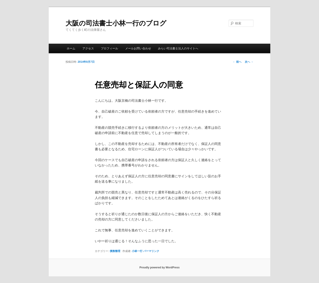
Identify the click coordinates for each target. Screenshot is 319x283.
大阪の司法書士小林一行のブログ (116, 23)
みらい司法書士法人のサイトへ (178, 48)
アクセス (88, 48)
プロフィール (109, 48)
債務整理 (115, 251)
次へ (249, 61)
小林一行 (137, 251)
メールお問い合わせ (138, 48)
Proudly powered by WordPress (159, 267)
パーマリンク (151, 251)
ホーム (71, 48)
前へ (237, 61)
